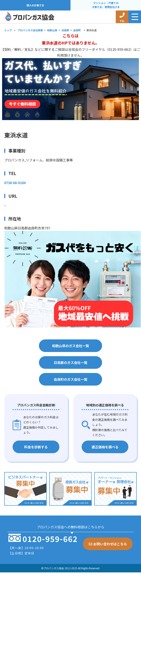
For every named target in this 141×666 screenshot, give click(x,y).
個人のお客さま (35, 5)
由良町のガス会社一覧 (70, 379)
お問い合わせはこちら (108, 543)
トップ (8, 30)
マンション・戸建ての (106, 5)
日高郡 (65, 30)
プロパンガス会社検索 (30, 30)
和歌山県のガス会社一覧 (70, 345)
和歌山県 (52, 30)
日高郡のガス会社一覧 (70, 362)
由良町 (77, 30)
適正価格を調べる (105, 446)
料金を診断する (36, 446)
